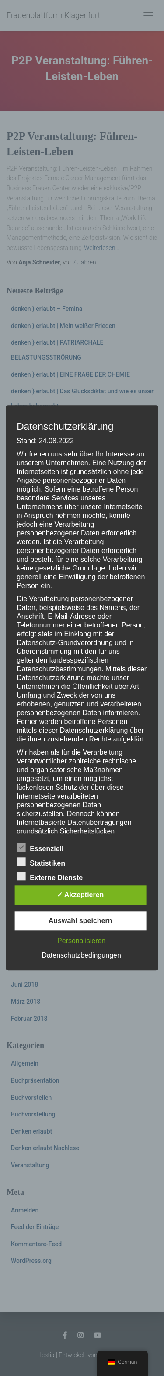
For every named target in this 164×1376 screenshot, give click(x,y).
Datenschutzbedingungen (81, 955)
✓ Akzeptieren (80, 895)
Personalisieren (81, 941)
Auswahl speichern (80, 921)
